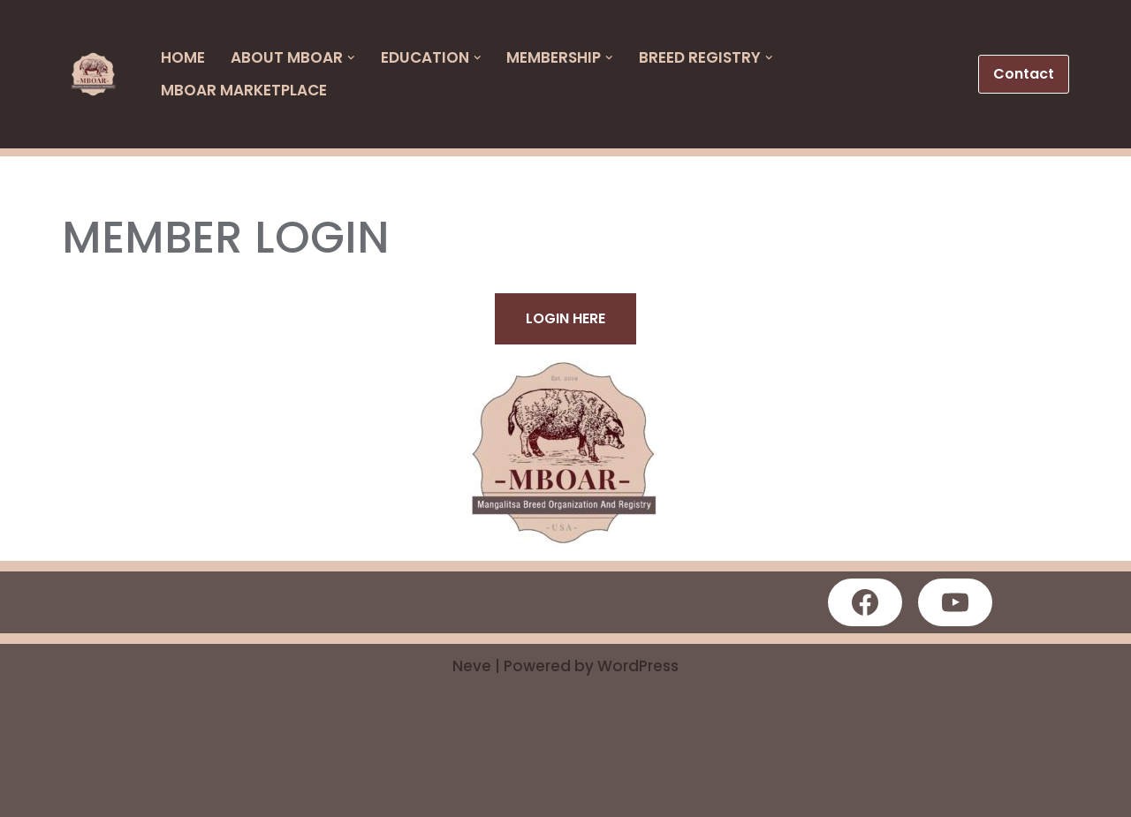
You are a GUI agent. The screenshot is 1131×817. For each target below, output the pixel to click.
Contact (1023, 74)
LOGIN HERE (565, 318)
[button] (945, 74)
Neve (471, 666)
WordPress (638, 666)
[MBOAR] (98, 75)
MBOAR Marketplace (244, 90)
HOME (183, 57)
